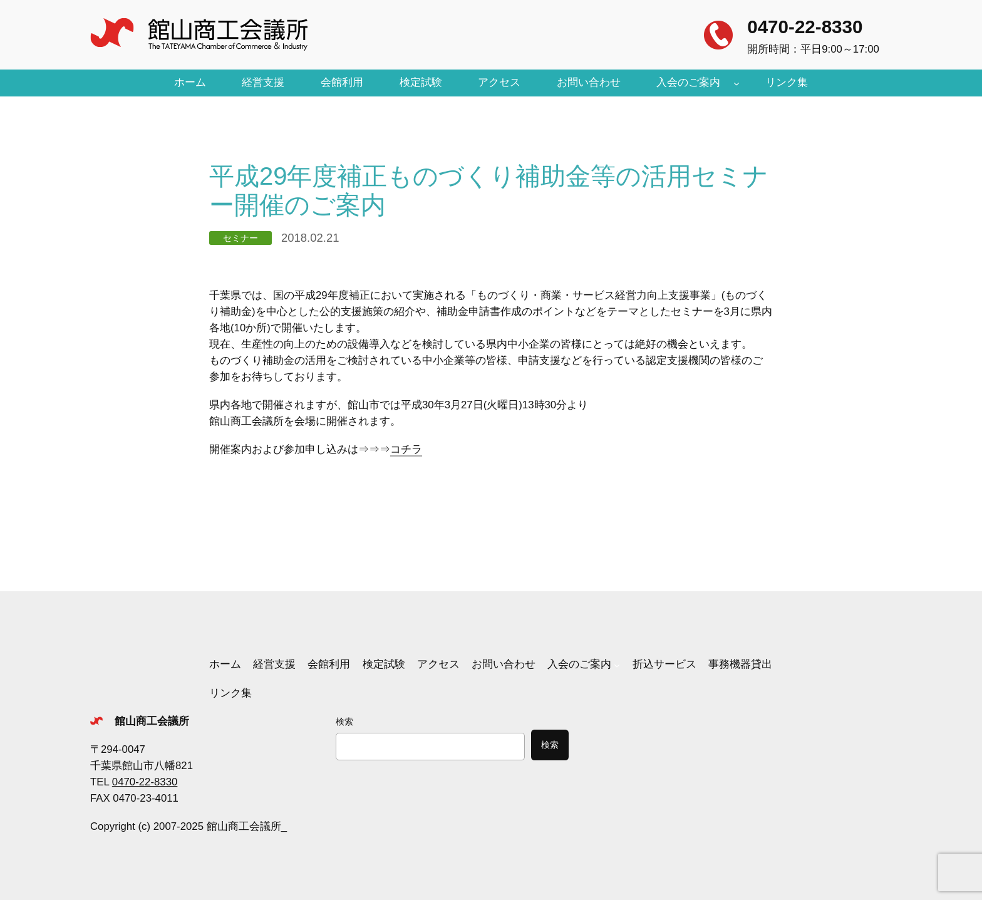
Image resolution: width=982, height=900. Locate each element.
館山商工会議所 (152, 721)
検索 (344, 721)
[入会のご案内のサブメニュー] (736, 83)
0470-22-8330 (804, 26)
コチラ (406, 449)
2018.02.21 (310, 237)
